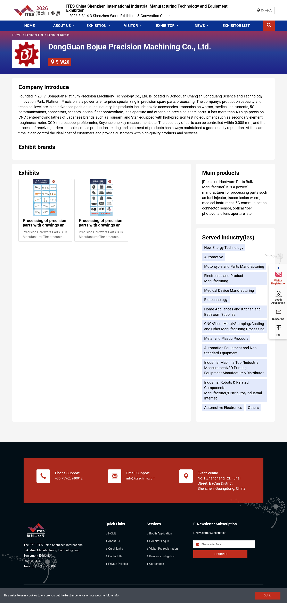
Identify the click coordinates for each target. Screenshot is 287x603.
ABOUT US (62, 25)
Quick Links (115, 548)
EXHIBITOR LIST (236, 25)
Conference (156, 563)
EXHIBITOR (165, 25)
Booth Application (160, 533)
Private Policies (118, 563)
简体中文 (264, 10)
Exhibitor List (34, 35)
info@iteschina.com (140, 478)
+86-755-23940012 (69, 478)
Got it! (267, 595)
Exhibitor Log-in (159, 541)
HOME (29, 25)
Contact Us (115, 556)
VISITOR (131, 25)
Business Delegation (162, 556)
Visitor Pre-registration (163, 548)
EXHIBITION (97, 25)
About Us (114, 541)
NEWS (200, 25)
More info (112, 595)
